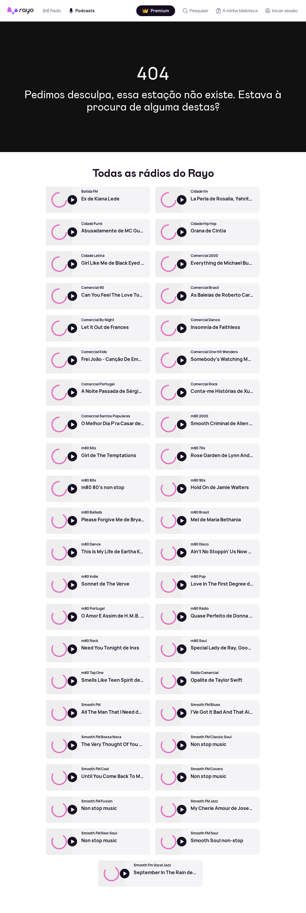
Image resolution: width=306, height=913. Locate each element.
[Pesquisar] (195, 11)
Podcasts (81, 11)
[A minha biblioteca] (236, 11)
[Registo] (281, 11)
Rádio (52, 11)
